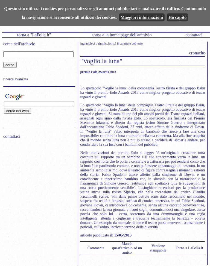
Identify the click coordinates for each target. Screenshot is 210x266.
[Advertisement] (37, 178)
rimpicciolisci (107, 43)
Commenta (96, 248)
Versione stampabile (158, 248)
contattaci (193, 35)
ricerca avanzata (15, 79)
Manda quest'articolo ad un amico (127, 248)
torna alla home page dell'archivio (121, 35)
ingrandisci (87, 43)
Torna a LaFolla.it (189, 248)
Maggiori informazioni (142, 17)
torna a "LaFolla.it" (34, 35)
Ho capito (177, 17)
